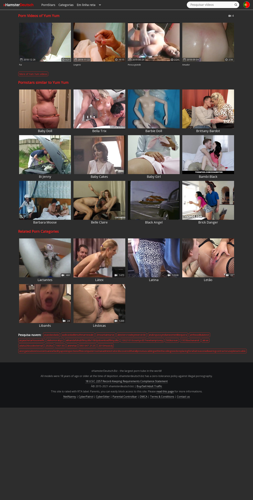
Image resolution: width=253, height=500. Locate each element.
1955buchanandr (190, 340)
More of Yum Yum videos (33, 74)
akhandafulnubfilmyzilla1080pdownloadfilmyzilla (92, 340)
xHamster (18, 4)
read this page (165, 391)
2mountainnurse (105, 334)
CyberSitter (103, 396)
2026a (49, 345)
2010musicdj (105, 345)
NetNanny (69, 396)
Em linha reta (90, 5)
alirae (205, 340)
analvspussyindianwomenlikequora (168, 334)
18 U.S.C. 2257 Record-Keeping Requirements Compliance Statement (126, 381)
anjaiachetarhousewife (31, 340)
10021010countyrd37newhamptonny (142, 340)
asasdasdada (51, 334)
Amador (186, 64)
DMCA (143, 396)
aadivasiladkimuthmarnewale (78, 334)
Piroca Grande (134, 64)
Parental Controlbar (124, 396)
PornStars (48, 5)
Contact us (183, 396)
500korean (172, 340)
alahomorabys (55, 340)
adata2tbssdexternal (31, 345)
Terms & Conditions (162, 396)
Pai (20, 64)
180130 (60, 345)
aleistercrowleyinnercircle (131, 334)
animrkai (72, 345)
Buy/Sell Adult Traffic (149, 386)
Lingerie (77, 64)
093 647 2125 (87, 345)
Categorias (65, 5)
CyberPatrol (86, 396)
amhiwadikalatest (199, 334)
